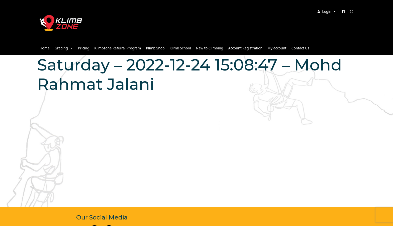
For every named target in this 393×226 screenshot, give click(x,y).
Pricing (83, 48)
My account (276, 48)
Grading (64, 48)
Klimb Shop (155, 48)
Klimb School (180, 48)
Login (329, 11)
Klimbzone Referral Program (117, 48)
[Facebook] (343, 12)
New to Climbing (209, 48)
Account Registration (245, 48)
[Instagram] (351, 12)
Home (45, 48)
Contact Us (300, 48)
